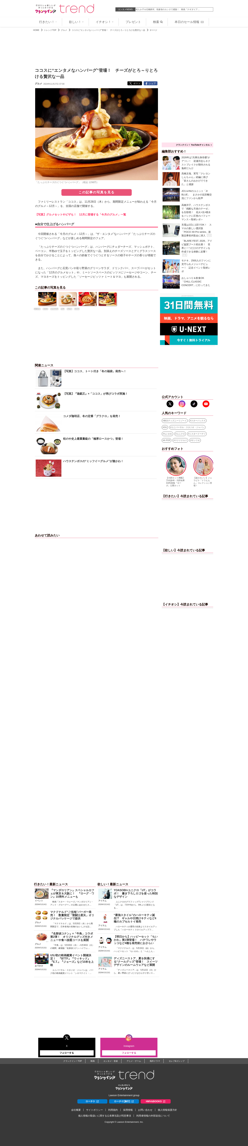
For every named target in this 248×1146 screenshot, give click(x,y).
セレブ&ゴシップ (177, 1061)
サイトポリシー (94, 1109)
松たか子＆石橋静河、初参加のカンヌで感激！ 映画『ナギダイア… (168, 9)
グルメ (64, 30)
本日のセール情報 (189, 22)
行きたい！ (48, 22)
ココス (45, 309)
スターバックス (198, 420)
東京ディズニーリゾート (175, 420)
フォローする (67, 1052)
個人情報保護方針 (167, 1109)
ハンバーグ (54, 309)
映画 (93, 1061)
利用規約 (113, 1109)
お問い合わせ (145, 1109)
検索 (158, 22)
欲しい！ (76, 22)
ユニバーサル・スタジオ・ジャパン (188, 427)
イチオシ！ (105, 22)
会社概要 (76, 1109)
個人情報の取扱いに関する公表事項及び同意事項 (104, 1115)
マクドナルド (181, 440)
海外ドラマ (155, 1061)
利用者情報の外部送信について (153, 1115)
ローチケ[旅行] (124, 1101)
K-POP (167, 440)
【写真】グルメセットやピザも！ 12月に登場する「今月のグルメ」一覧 (80, 214)
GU (165, 427)
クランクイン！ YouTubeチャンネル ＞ (194, 145)
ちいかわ (168, 434)
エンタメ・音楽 (110, 1061)
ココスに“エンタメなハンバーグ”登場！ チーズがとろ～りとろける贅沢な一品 (108, 30)
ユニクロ (181, 434)
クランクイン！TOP (72, 1061)
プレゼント (133, 22)
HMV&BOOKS (156, 1101)
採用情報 (128, 1109)
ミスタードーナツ (197, 434)
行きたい (37, 309)
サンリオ (196, 440)
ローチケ (92, 1101)
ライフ (77, 309)
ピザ (62, 309)
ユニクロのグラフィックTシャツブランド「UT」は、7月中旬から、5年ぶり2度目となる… (134, 905)
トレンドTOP (50, 30)
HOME (36, 30)
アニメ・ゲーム (134, 1061)
